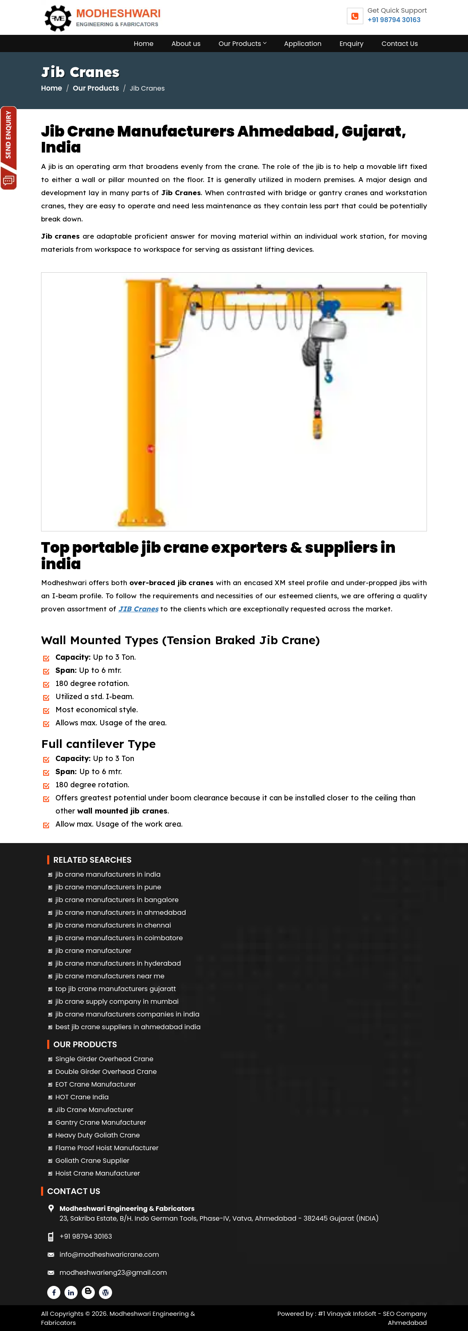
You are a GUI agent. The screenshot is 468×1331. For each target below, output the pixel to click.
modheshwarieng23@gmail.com (113, 1272)
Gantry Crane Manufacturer (100, 1122)
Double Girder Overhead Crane (106, 1071)
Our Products (242, 43)
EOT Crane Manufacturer (95, 1084)
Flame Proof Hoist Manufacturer (106, 1148)
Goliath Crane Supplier (92, 1160)
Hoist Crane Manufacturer (97, 1173)
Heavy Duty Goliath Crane (97, 1135)
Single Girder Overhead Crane (104, 1059)
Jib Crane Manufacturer (94, 1109)
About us (186, 43)
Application (302, 43)
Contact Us (400, 43)
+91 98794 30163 (393, 20)
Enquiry (351, 43)
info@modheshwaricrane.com (109, 1254)
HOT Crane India (82, 1097)
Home (144, 43)
